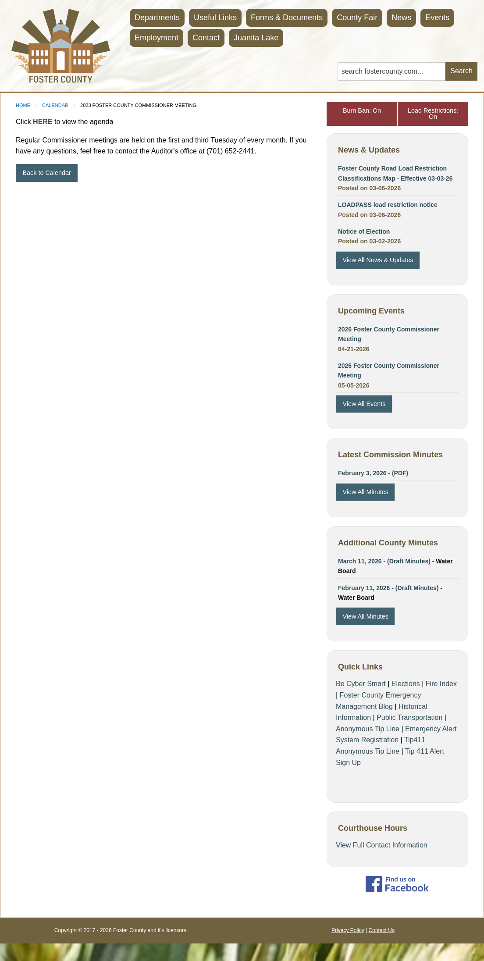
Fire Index (441, 683)
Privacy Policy (347, 930)
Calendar (55, 105)
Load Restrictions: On (433, 113)
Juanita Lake (256, 37)
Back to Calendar (46, 172)
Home (23, 105)
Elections (405, 683)
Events (437, 17)
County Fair (357, 17)
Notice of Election (364, 231)
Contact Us (382, 930)
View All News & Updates (377, 259)
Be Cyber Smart (361, 683)
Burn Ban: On (362, 110)
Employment (156, 37)
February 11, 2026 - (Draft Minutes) (389, 587)
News (401, 17)
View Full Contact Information (381, 845)
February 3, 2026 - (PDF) (373, 473)
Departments (157, 17)
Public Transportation (409, 717)
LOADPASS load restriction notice (388, 204)
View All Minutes (365, 491)
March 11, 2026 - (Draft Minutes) (384, 561)
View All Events (363, 403)
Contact (206, 37)
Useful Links (215, 17)
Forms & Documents (287, 17)
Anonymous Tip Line (367, 729)
